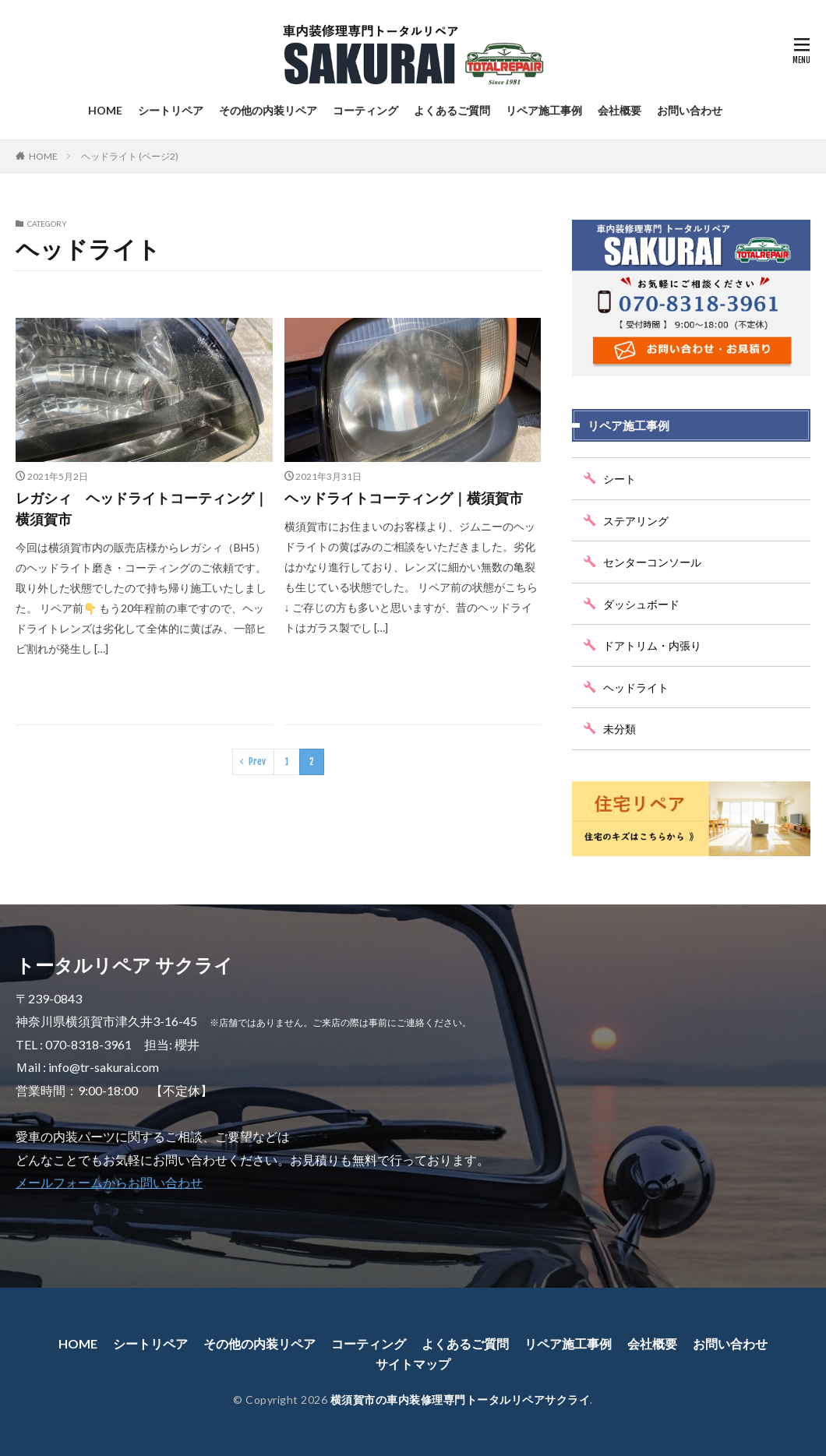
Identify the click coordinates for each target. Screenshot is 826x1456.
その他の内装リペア (268, 110)
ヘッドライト (636, 687)
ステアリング (636, 520)
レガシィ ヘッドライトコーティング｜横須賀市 (142, 508)
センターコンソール (652, 562)
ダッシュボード (641, 604)
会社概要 (619, 110)
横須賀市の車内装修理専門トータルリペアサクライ (460, 1399)
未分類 (619, 728)
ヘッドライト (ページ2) (129, 156)
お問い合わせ (689, 110)
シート (619, 478)
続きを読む (233, 687)
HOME (105, 110)
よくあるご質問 (452, 110)
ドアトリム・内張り (652, 645)
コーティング (365, 110)
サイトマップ (413, 1363)
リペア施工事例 (544, 110)
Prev (257, 761)
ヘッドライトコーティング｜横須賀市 (403, 497)
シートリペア (170, 110)
